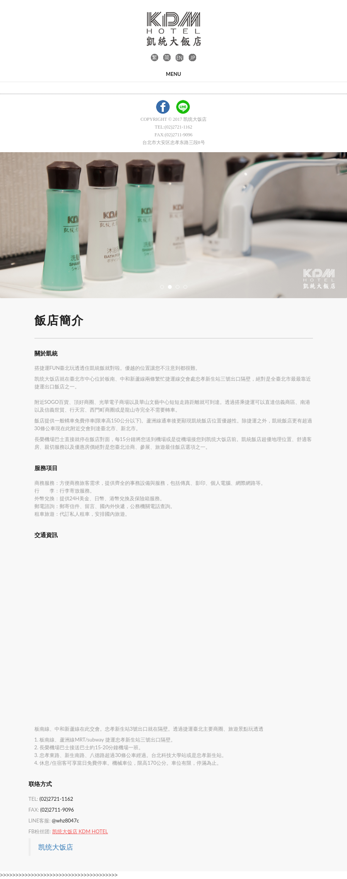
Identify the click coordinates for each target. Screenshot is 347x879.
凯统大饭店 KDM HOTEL (80, 831)
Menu (173, 74)
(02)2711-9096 (57, 810)
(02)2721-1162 (56, 799)
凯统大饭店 (55, 847)
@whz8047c (65, 820)
